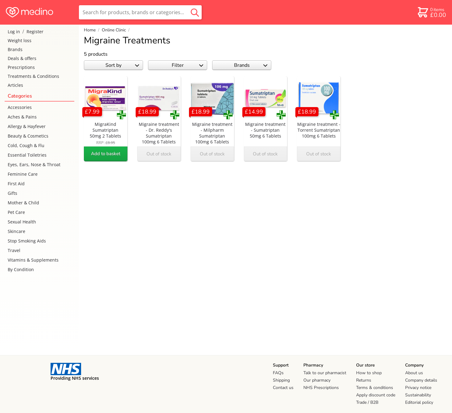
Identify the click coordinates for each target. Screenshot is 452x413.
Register (35, 31)
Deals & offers (22, 58)
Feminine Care (23, 174)
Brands (15, 49)
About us (414, 373)
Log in (14, 31)
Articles (15, 85)
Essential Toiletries (27, 155)
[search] (140, 12)
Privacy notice (418, 388)
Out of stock (158, 154)
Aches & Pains (22, 117)
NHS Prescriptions (321, 388)
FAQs (278, 373)
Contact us (283, 388)
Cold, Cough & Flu (26, 145)
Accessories (20, 107)
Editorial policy (419, 402)
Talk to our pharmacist (324, 373)
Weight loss (19, 40)
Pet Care (16, 212)
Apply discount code (375, 395)
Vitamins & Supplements (33, 260)
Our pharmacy (317, 380)
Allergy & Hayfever (27, 126)
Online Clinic (114, 30)
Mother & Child (23, 203)
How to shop (369, 373)
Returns (363, 380)
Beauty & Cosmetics (28, 136)
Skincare (16, 231)
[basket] (431, 12)
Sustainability (418, 395)
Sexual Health (22, 222)
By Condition (21, 269)
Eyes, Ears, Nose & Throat (34, 164)
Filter (187, 65)
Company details (421, 380)
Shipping (281, 380)
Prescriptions (21, 67)
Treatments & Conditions (33, 76)
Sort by (122, 65)
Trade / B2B (367, 402)
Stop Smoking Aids (27, 241)
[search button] (195, 12)
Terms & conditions (374, 388)
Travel (14, 250)
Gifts (12, 193)
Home (90, 30)
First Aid (16, 183)
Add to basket (105, 153)
